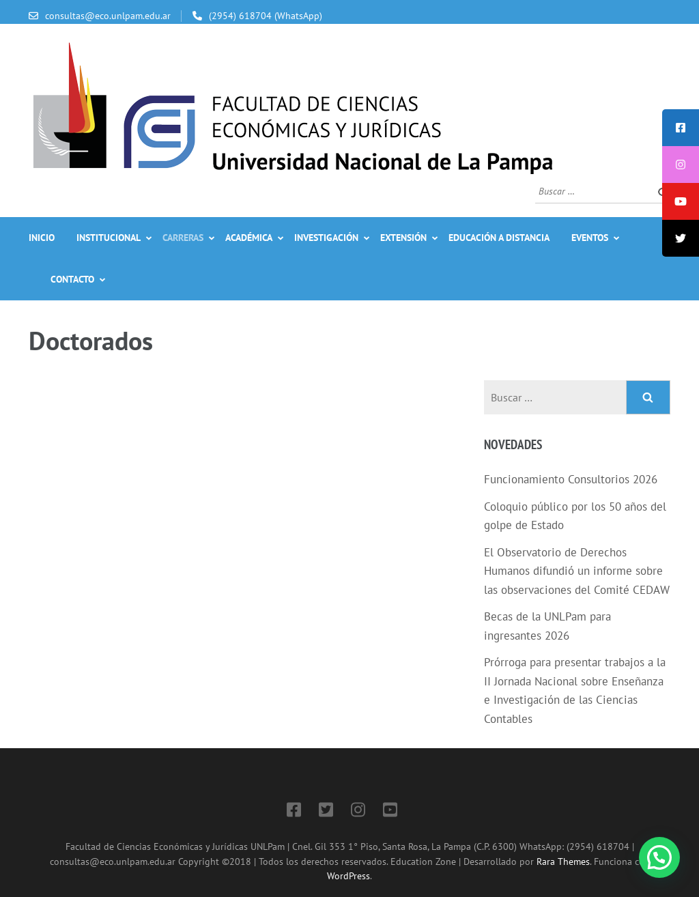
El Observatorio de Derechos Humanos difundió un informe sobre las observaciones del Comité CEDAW (577, 571)
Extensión (403, 237)
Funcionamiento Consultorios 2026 (570, 479)
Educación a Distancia (499, 237)
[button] (659, 857)
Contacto (72, 279)
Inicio (42, 237)
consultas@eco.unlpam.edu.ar (108, 16)
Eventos (589, 237)
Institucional (108, 237)
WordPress (348, 875)
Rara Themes (563, 861)
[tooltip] (680, 127)
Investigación (326, 237)
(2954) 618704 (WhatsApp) (265, 16)
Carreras (182, 237)
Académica (248, 237)
